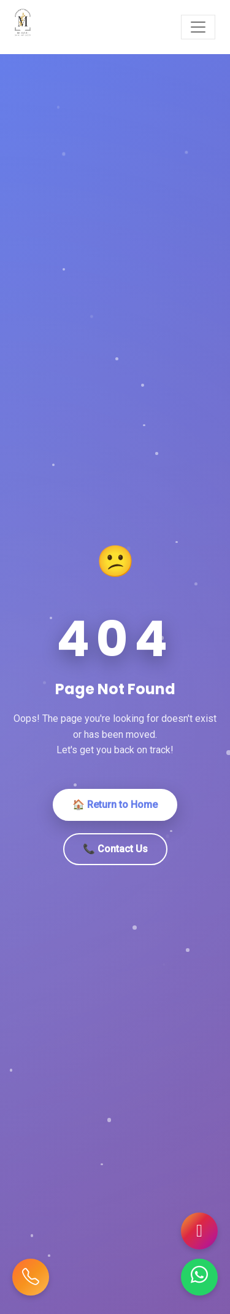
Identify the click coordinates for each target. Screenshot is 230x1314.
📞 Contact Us (115, 849)
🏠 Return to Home (115, 804)
